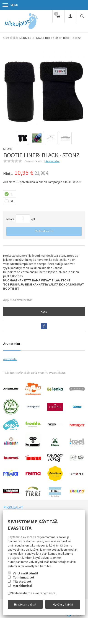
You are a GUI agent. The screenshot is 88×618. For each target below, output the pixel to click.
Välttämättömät (25, 573)
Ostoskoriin (44, 231)
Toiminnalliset (23, 577)
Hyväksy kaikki (63, 604)
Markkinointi (22, 586)
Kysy (44, 311)
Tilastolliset (22, 581)
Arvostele (52, 161)
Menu (10, 5)
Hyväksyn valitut (25, 604)
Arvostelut (12, 343)
